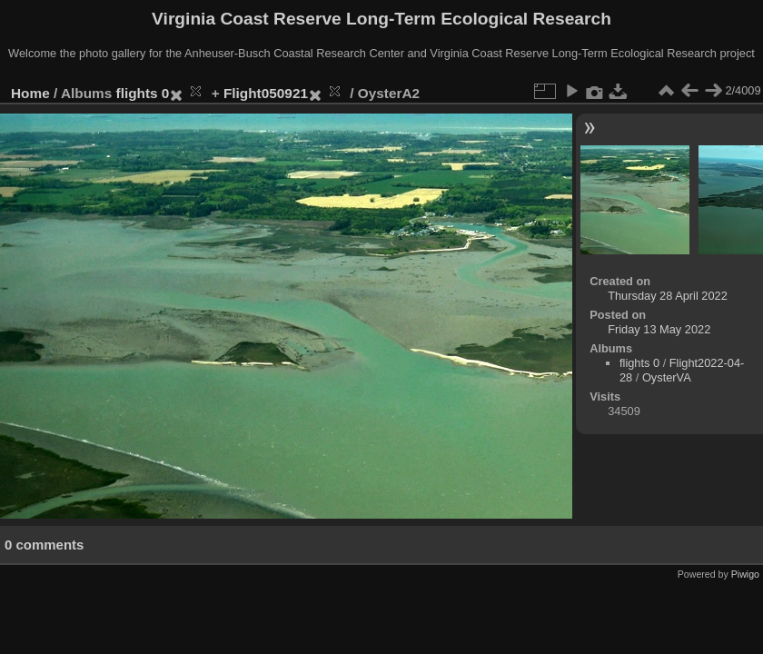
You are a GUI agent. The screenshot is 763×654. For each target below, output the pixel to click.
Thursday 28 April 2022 (668, 295)
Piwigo (745, 574)
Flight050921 (265, 93)
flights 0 (143, 93)
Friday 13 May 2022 (659, 329)
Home (30, 93)
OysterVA (666, 377)
